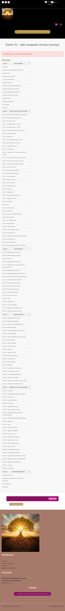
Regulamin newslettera (9, 568)
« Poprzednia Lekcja (16, 504)
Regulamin (5, 566)
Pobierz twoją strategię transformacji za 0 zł (33, 594)
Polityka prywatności (8, 563)
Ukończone (52, 498)
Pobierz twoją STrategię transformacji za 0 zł (33, 31)
